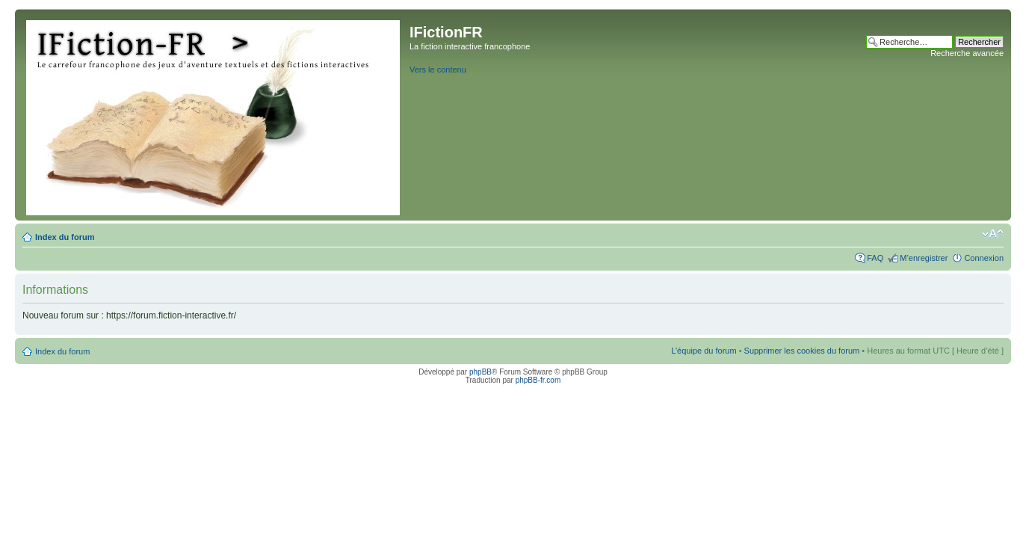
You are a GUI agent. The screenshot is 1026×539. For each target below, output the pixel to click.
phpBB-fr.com (538, 380)
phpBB (480, 372)
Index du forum (64, 236)
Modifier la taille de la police (993, 234)
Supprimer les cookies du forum (802, 350)
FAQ (875, 257)
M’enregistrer (924, 257)
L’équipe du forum (703, 350)
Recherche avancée (967, 53)
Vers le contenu (438, 69)
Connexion (984, 257)
